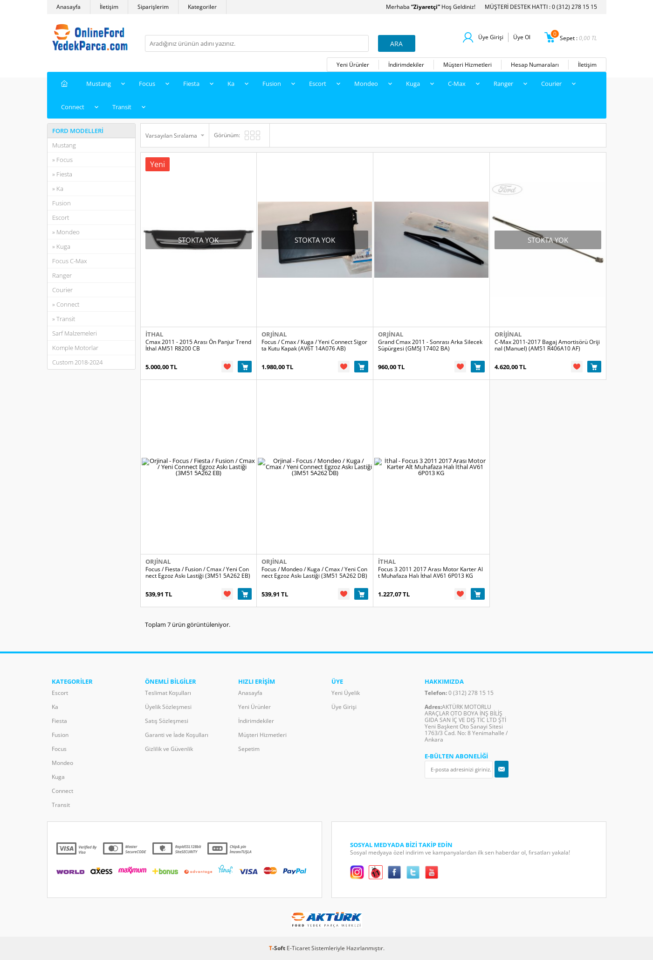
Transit (121, 107)
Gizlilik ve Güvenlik (169, 749)
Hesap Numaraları (535, 65)
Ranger (503, 83)
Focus (147, 83)
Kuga (413, 83)
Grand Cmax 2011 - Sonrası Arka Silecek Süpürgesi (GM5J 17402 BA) (430, 345)
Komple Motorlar (75, 347)
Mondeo (366, 83)
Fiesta (191, 83)
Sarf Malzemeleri (74, 333)
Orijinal (508, 334)
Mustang (98, 83)
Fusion (271, 83)
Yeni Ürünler (353, 65)
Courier (551, 83)
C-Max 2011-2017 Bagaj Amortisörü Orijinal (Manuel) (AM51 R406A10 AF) (547, 345)
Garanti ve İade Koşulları (176, 735)
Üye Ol (521, 37)
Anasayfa (68, 7)
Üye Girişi (490, 37)
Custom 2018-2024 (77, 362)
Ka (230, 83)
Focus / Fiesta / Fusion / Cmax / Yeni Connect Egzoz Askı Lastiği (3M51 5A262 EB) (197, 572)
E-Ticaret (298, 948)
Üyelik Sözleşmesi (168, 707)
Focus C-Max (69, 261)
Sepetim (249, 749)
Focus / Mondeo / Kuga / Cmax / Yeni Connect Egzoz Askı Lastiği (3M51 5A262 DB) (314, 572)
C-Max (457, 83)
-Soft (278, 948)
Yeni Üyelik (345, 693)
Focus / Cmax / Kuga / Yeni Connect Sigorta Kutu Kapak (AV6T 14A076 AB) (314, 345)
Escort (317, 83)
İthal (154, 334)
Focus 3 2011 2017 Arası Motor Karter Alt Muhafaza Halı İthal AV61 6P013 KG (430, 572)
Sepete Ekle (245, 366)
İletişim (109, 7)
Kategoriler (202, 7)
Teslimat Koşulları (168, 693)
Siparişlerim (153, 7)
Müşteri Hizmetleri (467, 65)
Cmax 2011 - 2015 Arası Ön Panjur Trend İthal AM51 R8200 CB (198, 345)
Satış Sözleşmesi (166, 721)
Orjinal (274, 334)
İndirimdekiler (406, 65)
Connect (72, 107)
